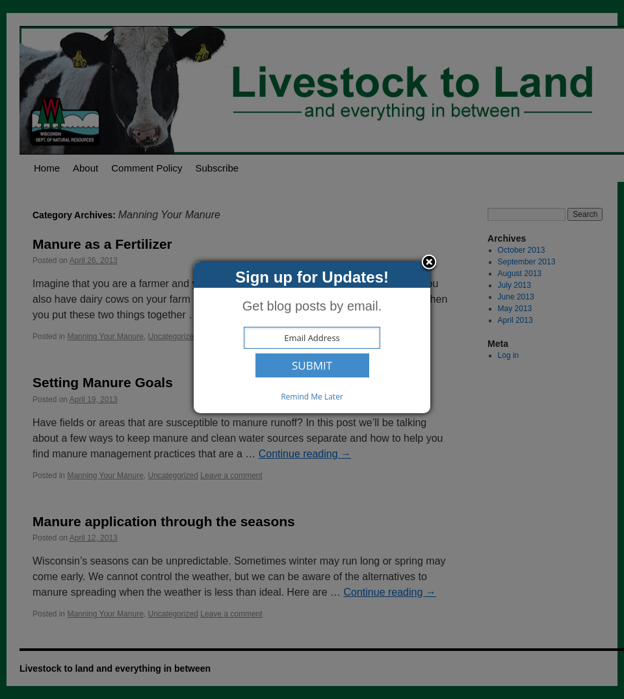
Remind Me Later (312, 396)
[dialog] (312, 337)
